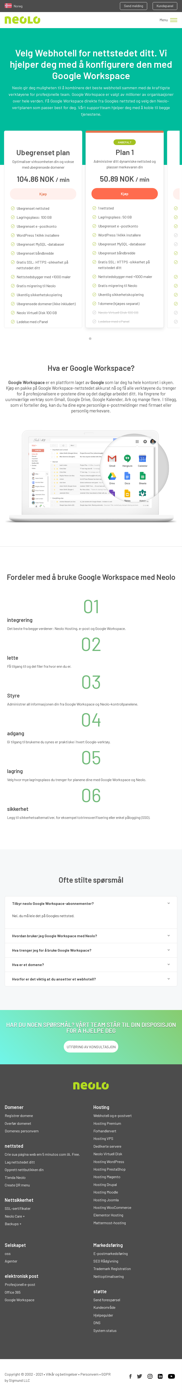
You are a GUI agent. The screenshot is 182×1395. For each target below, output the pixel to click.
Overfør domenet (18, 1123)
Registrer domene (19, 1115)
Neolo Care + (15, 1216)
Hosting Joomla (106, 1200)
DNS (96, 1322)
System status (105, 1330)
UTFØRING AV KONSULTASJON (91, 1046)
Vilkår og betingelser (61, 1374)
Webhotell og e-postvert (112, 1115)
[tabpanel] (43, 233)
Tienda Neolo (15, 1177)
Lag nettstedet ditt (20, 1162)
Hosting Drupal (105, 1184)
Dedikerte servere (107, 1146)
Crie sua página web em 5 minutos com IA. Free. (42, 1154)
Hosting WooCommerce (112, 1207)
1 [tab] (91, 339)
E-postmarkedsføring (110, 1253)
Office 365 (13, 1292)
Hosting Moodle (105, 1192)
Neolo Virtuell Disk (107, 1153)
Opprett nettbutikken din (24, 1169)
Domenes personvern (22, 1131)
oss (8, 1253)
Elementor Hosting (108, 1215)
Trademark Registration (112, 1268)
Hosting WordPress (108, 1161)
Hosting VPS (103, 1138)
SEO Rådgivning (105, 1261)
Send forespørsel (106, 1299)
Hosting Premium (107, 1123)
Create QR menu (17, 1185)
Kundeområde (104, 1307)
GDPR (106, 1374)
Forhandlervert (104, 1131)
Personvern (89, 1374)
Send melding (133, 6)
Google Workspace (19, 1299)
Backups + (13, 1223)
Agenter (11, 1261)
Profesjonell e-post (20, 1284)
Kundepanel (165, 6)
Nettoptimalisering (108, 1276)
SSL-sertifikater (18, 1208)
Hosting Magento (106, 1176)
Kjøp (43, 194)
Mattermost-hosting (109, 1222)
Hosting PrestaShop (109, 1169)
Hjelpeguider (103, 1315)
